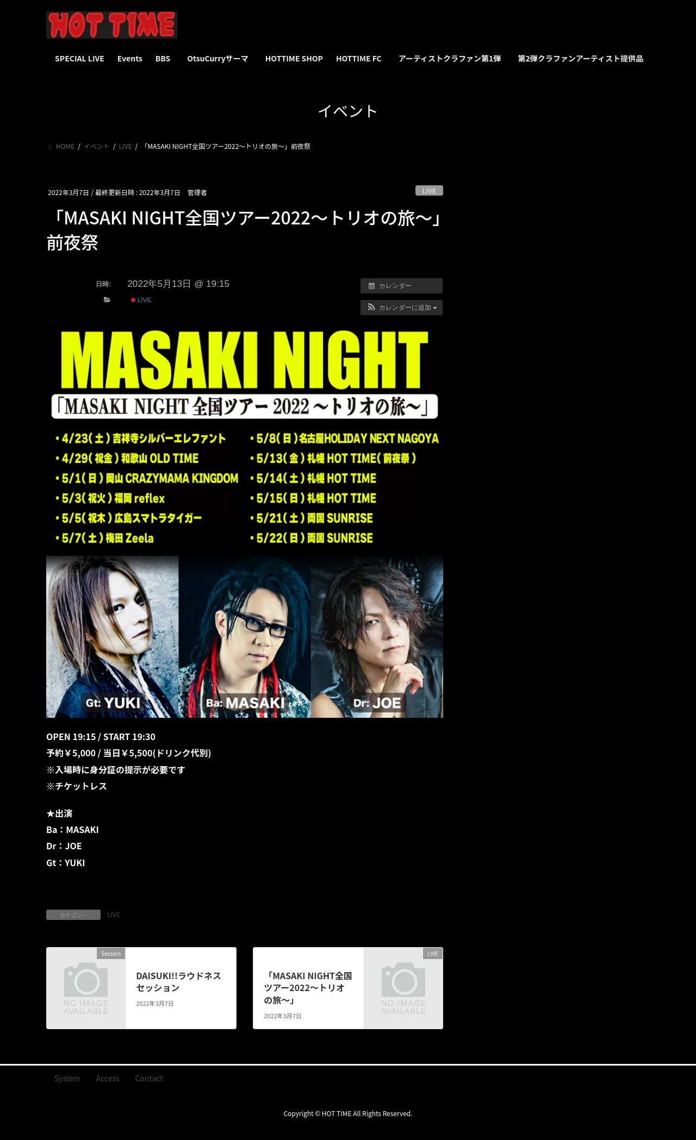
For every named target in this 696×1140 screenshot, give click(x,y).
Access (108, 1078)
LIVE (429, 190)
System (67, 1078)
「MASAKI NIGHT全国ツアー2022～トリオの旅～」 (308, 987)
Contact (149, 1078)
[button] (402, 307)
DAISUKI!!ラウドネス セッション (178, 981)
